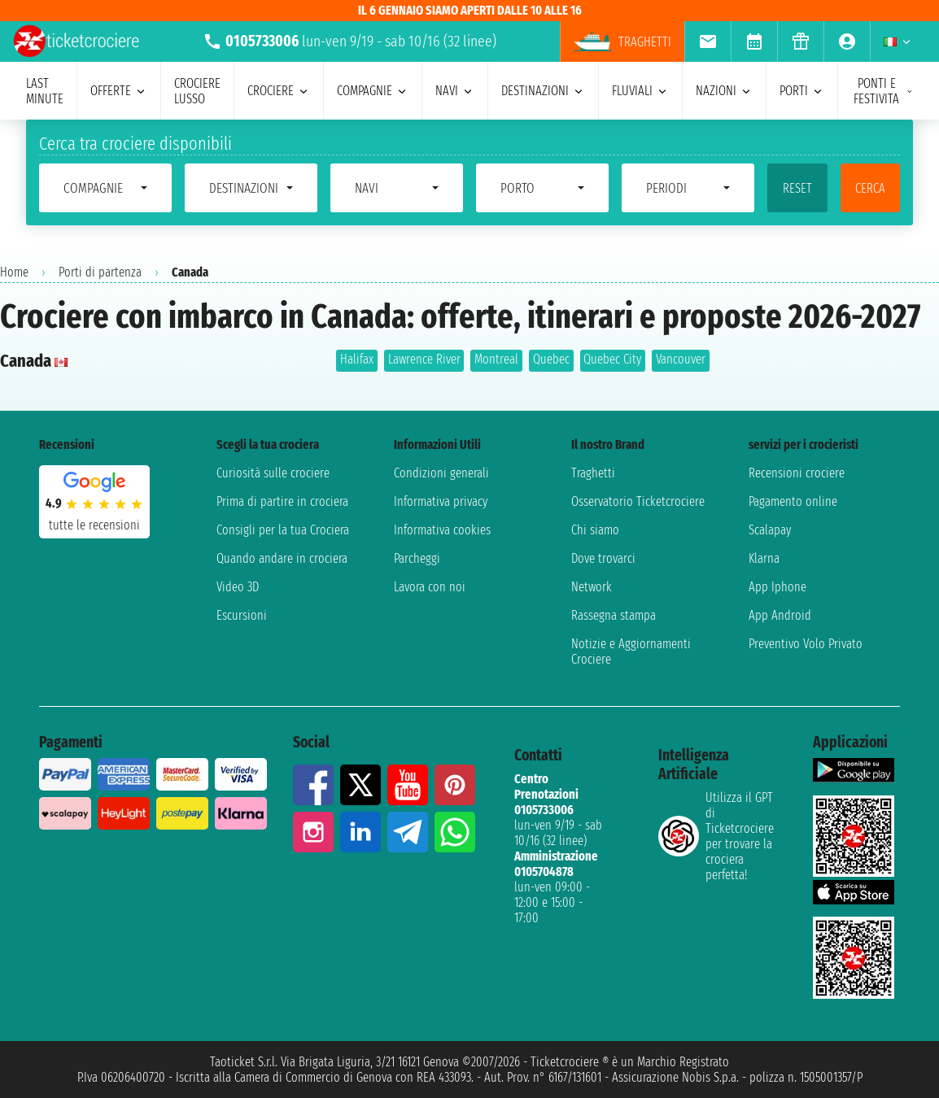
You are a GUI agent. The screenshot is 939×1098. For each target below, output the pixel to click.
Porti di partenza (100, 272)
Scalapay (770, 530)
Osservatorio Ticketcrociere (638, 501)
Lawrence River (424, 359)
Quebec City (612, 359)
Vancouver (680, 359)
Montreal (496, 359)
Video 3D (237, 587)
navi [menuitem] (454, 90)
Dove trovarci (603, 558)
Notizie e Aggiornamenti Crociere (631, 651)
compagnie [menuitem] (372, 90)
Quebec (551, 359)
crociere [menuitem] (278, 90)
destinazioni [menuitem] (543, 90)
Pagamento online (793, 501)
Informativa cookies (442, 530)
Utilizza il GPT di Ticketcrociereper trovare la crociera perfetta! (716, 836)
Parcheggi (417, 558)
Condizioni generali (441, 473)
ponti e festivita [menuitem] (883, 91)
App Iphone (777, 587)
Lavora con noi (429, 587)
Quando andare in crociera (281, 558)
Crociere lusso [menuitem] (197, 91)
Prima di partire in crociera (282, 501)
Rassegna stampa (613, 615)
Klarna (764, 558)
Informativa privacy (440, 501)
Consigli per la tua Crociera (282, 530)
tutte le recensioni (94, 525)
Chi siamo (595, 530)
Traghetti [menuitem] (622, 41)
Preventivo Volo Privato (806, 643)
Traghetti (593, 473)
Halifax (356, 359)
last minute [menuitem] (44, 91)
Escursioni (241, 615)
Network (591, 587)
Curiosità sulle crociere (273, 473)
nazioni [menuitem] (724, 90)
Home (14, 272)
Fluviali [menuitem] (640, 90)
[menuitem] (707, 41)
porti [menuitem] (802, 90)
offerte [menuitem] (118, 90)
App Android (780, 615)
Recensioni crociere (797, 473)
